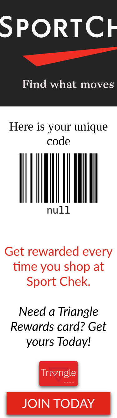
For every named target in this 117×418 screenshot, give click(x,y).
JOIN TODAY (58, 403)
